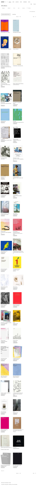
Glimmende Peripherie (4, 269)
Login (31, 4)
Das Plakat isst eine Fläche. (17, 32)
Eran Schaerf (3, 84)
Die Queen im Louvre (16, 158)
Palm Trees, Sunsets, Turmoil (17, 465)
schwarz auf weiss (15, 139)
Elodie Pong (15, 233)
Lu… (1, 233)
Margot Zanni (16, 214)
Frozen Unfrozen (15, 340)
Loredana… (14, 141)
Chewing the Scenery (4, 83)
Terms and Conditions (14, 484)
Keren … (14, 234)
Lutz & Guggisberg (4, 323)
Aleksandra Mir (4, 195)
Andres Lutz (3, 232)
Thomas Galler (16, 466)
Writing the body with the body (5, 465)
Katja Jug (15, 341)
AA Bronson (15, 430)
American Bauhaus (15, 49)
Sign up (35, 4)
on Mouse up (3, 139)
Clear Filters (14, 14)
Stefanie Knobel (4, 466)
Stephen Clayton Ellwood (5, 449)
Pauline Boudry (8, 84)
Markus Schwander (4, 341)
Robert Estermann (16, 84)
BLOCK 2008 (3, 102)
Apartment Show (3, 121)
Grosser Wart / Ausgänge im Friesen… (6, 322)
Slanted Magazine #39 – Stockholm (6, 49)
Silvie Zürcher (16, 122)
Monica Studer (16, 252)
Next (34, 16)
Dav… (23, 122)
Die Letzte (14, 121)
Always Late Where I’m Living (5, 213)
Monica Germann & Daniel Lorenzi (7, 140)
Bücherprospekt (3, 231)
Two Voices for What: (4, 358)
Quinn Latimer (4, 359)
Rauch (14, 322)
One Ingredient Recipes (16, 269)
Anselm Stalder (4, 270)
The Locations (15, 213)
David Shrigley (4, 252)
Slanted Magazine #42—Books (5, 32)
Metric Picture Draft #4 (4, 376)
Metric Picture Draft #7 (16, 376)
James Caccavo (20, 233)
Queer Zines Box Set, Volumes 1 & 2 (18, 429)
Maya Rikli (15, 140)
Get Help (10, 482)
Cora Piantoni (4, 103)
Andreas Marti (20, 122)
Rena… (2, 85)
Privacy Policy (6, 484)
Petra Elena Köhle (8, 103)
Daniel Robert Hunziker (5, 214)
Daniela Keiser (4, 430)
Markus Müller (16, 323)
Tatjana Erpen (16, 104)
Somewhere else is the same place (18, 251)
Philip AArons (20, 430)
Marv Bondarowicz (16, 448)
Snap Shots (14, 447)
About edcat (2, 482)
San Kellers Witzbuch (4, 158)
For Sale (28, 8)
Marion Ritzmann (16, 359)
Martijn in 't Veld (16, 270)
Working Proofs (3, 340)
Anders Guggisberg (8, 232)
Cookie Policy (10, 484)
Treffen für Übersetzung (4, 429)
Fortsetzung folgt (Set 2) (16, 358)
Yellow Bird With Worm (4, 251)
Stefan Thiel (19, 140)
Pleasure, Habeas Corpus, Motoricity (18, 83)
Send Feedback (6, 482)
